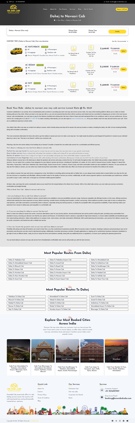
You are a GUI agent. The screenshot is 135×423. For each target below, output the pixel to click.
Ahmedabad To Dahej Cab (59, 296)
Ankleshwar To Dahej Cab (99, 303)
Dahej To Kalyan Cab (15, 269)
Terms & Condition (44, 397)
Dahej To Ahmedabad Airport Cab (20, 263)
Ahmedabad (38, 368)
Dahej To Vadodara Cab (16, 260)
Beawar (94, 370)
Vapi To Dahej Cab (14, 309)
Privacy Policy (42, 394)
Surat (25, 369)
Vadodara (13, 368)
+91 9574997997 (20, 2)
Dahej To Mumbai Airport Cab (60, 272)
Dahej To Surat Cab (15, 279)
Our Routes (63, 9)
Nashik (114, 369)
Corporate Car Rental (76, 394)
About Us (53, 9)
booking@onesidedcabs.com (118, 2)
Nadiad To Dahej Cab (15, 303)
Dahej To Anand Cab (57, 263)
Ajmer (89, 370)
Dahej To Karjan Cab (57, 269)
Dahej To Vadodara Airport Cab (60, 260)
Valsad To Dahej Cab (57, 299)
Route (71, 397)
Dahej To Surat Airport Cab (59, 279)
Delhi (98, 369)
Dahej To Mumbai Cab (16, 272)
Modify (117, 31)
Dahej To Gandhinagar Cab (100, 266)
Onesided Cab (34, 421)
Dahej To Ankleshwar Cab (99, 263)
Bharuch (43, 371)
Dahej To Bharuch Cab (16, 266)
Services (72, 9)
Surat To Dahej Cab (97, 296)
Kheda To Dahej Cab (57, 306)
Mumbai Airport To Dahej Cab (60, 309)
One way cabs (73, 391)
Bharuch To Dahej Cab (16, 299)
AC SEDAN (30, 65)
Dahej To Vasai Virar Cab (99, 279)
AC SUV (28, 83)
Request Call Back (122, 9)
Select (123, 51)
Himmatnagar (67, 371)
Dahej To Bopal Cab (56, 266)
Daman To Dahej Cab (15, 306)
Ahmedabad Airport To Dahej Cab (102, 306)
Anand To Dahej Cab (98, 299)
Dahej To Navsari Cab (57, 276)
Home (45, 9)
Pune (124, 367)
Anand (49, 369)
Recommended (119, 41)
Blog (79, 9)
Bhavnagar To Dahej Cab (99, 309)
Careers (40, 391)
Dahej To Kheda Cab (98, 269)
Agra (93, 369)
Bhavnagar (19, 369)
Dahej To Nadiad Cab (98, 272)
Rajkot (18, 371)
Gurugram (87, 369)
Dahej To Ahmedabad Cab (100, 260)
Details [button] (115, 53)
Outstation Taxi (74, 388)
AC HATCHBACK (32, 47)
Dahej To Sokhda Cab (98, 276)
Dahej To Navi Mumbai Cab (18, 276)
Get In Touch (88, 9)
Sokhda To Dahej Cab (57, 303)
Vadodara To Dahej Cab (16, 296)
